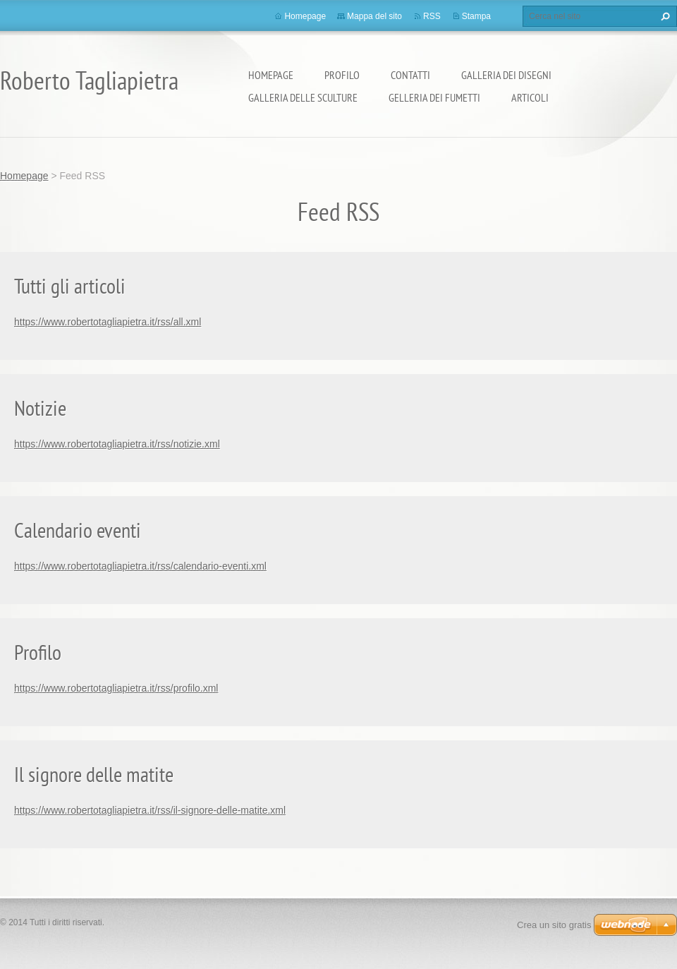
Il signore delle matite (93, 774)
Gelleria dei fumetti (434, 97)
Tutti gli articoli (70, 285)
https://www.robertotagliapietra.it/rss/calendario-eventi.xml (140, 566)
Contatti (410, 75)
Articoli (530, 97)
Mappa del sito (374, 16)
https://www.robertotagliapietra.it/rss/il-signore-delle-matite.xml (150, 810)
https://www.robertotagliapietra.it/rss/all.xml (107, 321)
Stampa (476, 16)
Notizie (40, 407)
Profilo (342, 75)
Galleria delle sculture (303, 97)
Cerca (663, 16)
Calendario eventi (77, 529)
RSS (432, 16)
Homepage (270, 75)
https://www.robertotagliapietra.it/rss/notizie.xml (117, 444)
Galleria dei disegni (506, 75)
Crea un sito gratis (554, 925)
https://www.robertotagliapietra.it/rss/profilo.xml (116, 688)
